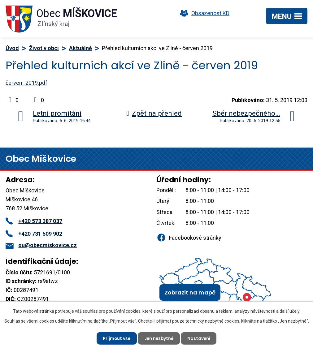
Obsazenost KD (203, 13)
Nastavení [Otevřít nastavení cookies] (199, 338)
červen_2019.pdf (26, 82)
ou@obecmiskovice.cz (41, 245)
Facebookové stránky (188, 237)
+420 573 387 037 (34, 221)
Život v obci (44, 48)
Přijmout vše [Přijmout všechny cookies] (116, 338)
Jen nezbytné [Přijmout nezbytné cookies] (159, 338)
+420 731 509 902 (34, 233)
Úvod (12, 48)
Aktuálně (80, 48)
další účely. (290, 311)
